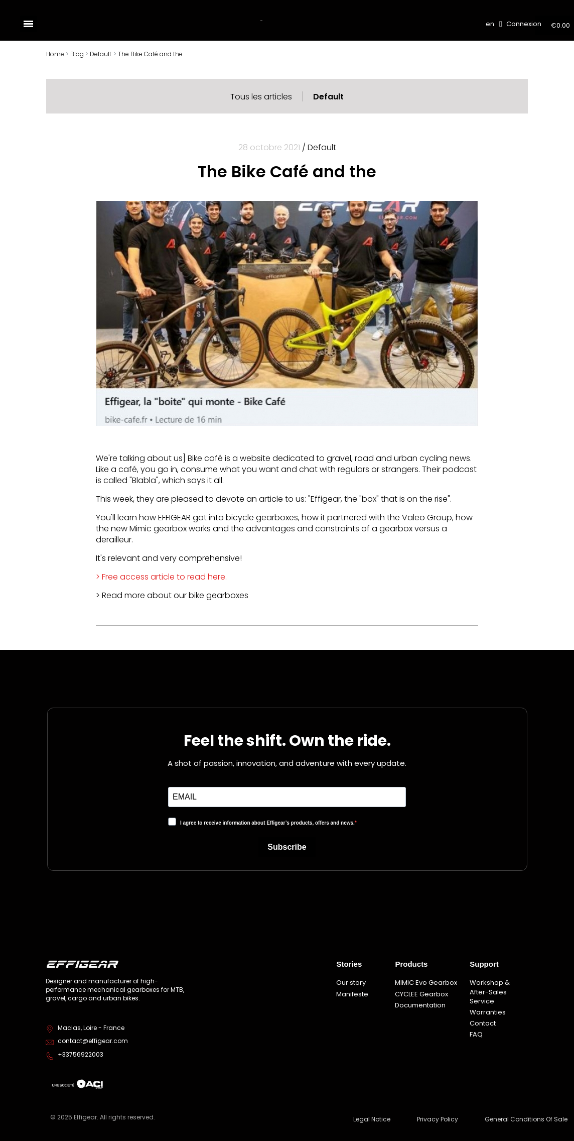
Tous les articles (261, 96)
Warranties (488, 1012)
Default (328, 96)
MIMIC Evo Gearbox (426, 982)
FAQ (476, 1034)
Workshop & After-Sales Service (490, 991)
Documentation (420, 1005)
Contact (483, 1023)
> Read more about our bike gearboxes (172, 595)
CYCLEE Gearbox (421, 994)
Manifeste (352, 994)
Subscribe (286, 847)
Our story (351, 982)
